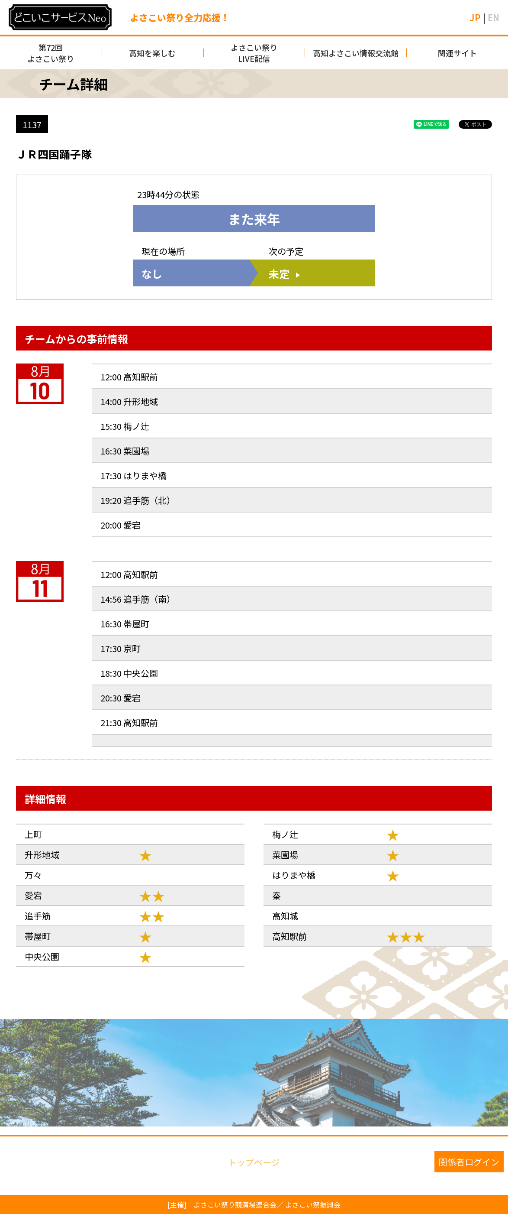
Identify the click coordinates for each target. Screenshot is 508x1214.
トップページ (254, 1161)
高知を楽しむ (152, 52)
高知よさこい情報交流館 (356, 52)
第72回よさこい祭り (50, 53)
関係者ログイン (469, 1161)
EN (493, 17)
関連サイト (457, 52)
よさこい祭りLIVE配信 (254, 53)
